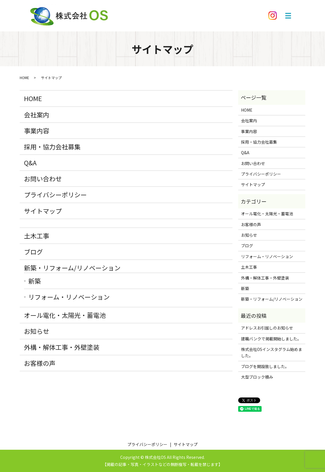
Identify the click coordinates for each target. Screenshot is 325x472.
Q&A (30, 162)
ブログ (33, 251)
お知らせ (36, 331)
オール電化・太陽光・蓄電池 (65, 315)
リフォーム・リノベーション (69, 296)
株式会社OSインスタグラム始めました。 (271, 352)
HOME (24, 77)
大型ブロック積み (257, 377)
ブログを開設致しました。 (265, 366)
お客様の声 (39, 362)
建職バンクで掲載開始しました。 (271, 339)
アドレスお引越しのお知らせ (267, 328)
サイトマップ (43, 210)
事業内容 (36, 130)
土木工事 (36, 235)
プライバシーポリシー (55, 194)
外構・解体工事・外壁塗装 (61, 347)
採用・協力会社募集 (52, 146)
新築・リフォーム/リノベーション (72, 267)
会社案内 (36, 114)
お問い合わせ (43, 178)
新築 (34, 280)
